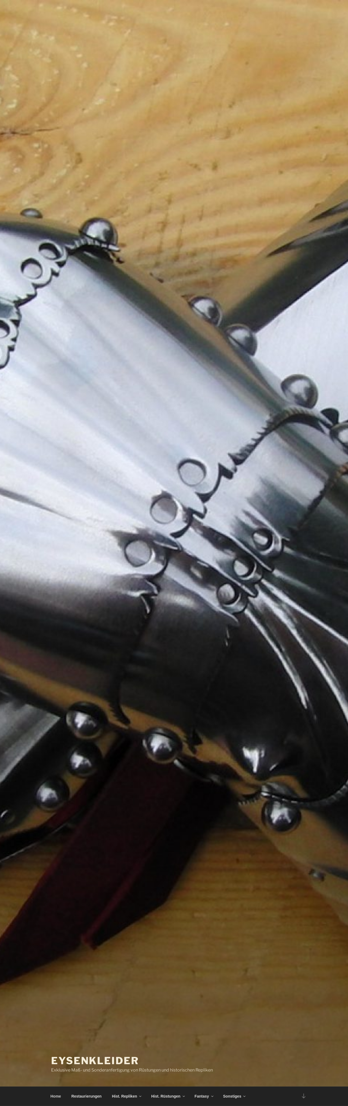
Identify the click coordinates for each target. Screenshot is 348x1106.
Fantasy (204, 1096)
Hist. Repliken (127, 1096)
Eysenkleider (95, 1061)
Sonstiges (235, 1096)
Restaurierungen (86, 1096)
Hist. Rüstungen (168, 1096)
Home (56, 1096)
